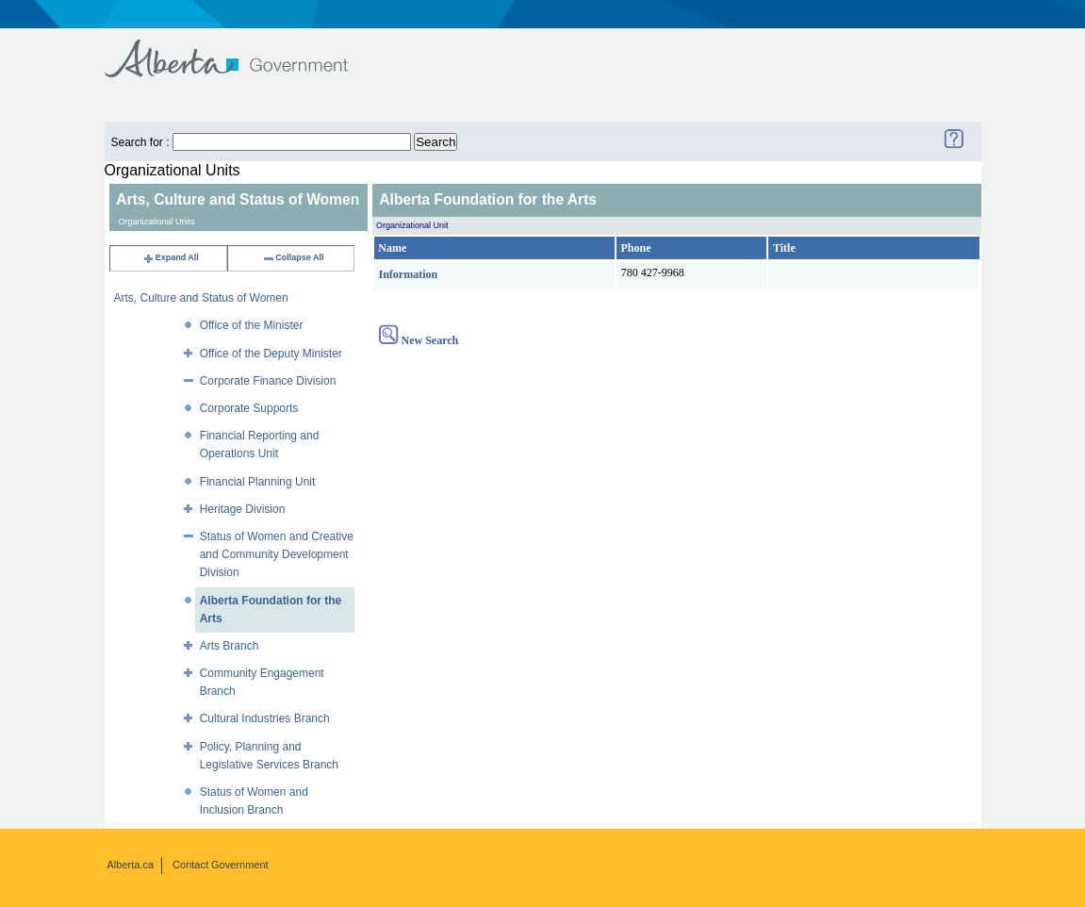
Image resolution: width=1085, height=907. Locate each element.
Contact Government (221, 864)
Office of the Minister (252, 325)
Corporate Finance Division (268, 381)
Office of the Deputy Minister (271, 353)
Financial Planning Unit (258, 481)
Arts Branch (229, 645)
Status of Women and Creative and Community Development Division (276, 554)
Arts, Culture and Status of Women (201, 298)
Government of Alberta (242, 49)
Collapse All (292, 257)
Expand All (170, 257)
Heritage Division (243, 509)
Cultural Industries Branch (265, 718)
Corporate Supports (249, 408)
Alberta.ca (131, 864)
